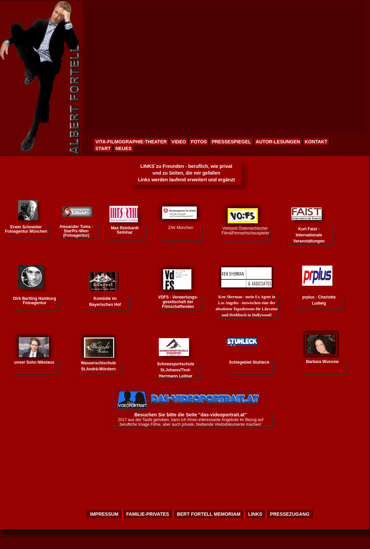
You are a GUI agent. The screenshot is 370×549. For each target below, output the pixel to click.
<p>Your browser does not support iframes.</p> (224, 66)
